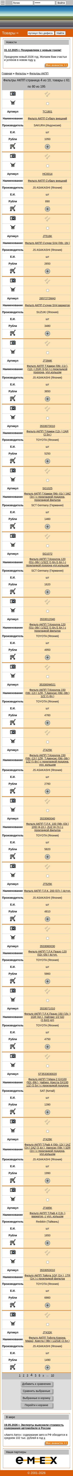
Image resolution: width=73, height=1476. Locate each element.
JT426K (47, 1139)
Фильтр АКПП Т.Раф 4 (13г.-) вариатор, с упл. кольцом (47, 1215)
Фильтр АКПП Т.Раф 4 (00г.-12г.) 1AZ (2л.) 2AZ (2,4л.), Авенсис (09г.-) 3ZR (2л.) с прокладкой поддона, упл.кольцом (47, 1149)
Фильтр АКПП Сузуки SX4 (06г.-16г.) (47, 243)
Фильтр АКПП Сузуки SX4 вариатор (47, 305)
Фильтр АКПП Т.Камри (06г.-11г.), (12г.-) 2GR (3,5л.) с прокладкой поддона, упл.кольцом (47, 369)
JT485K (47, 1207)
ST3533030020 (47, 1073)
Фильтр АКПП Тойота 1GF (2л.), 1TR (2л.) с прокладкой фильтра (47, 1277)
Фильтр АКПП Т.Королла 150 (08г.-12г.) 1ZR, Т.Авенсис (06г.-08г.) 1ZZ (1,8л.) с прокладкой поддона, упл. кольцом (47, 760)
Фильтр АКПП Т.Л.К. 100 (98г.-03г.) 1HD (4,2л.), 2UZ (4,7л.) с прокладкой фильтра (47, 827)
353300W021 (47, 684)
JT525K (47, 884)
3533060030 (47, 946)
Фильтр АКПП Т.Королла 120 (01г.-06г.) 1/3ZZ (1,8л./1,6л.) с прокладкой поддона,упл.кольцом (47, 562)
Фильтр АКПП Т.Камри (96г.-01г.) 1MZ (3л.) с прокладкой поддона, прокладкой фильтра (47, 496)
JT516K (47, 236)
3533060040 (47, 818)
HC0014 (47, 173)
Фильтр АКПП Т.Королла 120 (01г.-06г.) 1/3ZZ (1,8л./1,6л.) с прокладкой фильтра (47, 627)
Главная (7, 73)
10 (52, 1375)
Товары (8, 33)
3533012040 (47, 619)
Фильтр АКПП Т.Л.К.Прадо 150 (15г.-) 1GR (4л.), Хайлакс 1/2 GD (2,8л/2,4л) (47, 1017)
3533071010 (47, 1008)
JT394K (47, 360)
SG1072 (47, 553)
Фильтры (20, 73)
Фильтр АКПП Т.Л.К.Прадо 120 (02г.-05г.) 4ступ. (47, 953)
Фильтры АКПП (39, 73)
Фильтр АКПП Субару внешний (47, 118)
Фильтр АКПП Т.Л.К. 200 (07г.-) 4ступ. (47, 890)
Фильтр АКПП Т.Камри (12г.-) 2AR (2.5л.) (47, 433)
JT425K (47, 750)
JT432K (47, 1332)
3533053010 (47, 1270)
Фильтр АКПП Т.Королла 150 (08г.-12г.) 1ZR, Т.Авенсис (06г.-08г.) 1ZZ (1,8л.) (47, 693)
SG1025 (47, 488)
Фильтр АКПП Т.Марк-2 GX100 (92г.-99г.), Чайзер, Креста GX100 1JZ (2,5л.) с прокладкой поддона (47, 1082)
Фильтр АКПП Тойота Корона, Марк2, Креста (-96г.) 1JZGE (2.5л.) (47, 1339)
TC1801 (47, 111)
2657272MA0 (47, 298)
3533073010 (47, 426)
